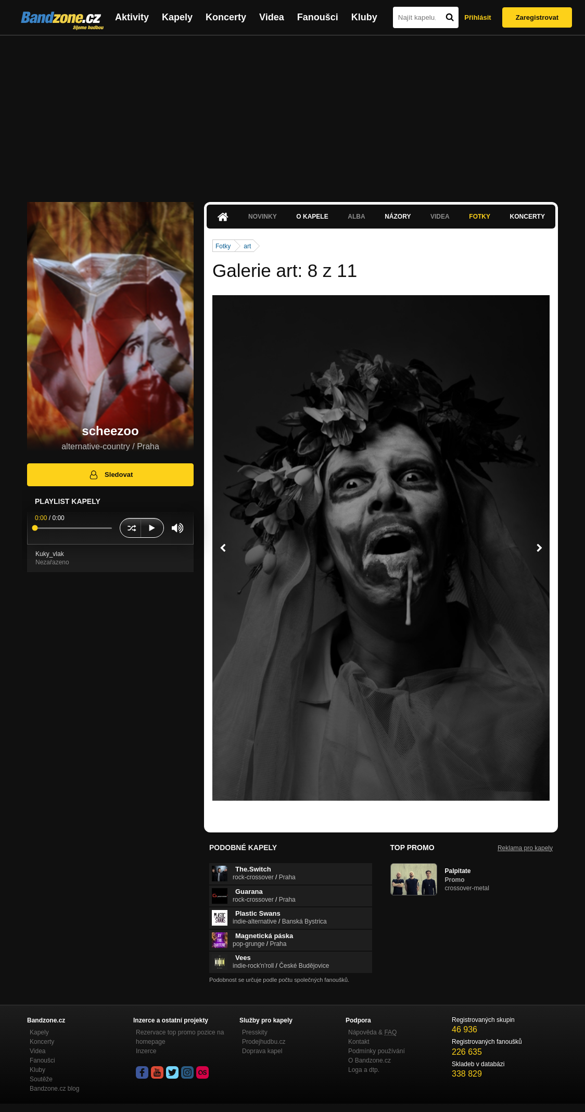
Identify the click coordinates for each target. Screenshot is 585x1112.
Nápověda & (372, 1032)
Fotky (479, 216)
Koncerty (226, 17)
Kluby (364, 17)
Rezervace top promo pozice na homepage (180, 1037)
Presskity (255, 1032)
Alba (356, 216)
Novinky (262, 216)
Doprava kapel (262, 1051)
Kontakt (359, 1041)
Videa (271, 17)
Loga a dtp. (363, 1069)
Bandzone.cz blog (54, 1088)
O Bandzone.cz (369, 1060)
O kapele (312, 216)
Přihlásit (477, 17)
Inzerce (146, 1051)
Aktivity (132, 17)
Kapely (177, 17)
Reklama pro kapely (525, 848)
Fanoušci (317, 17)
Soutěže (41, 1079)
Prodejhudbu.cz (263, 1041)
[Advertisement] (292, 113)
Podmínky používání (376, 1051)
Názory (398, 216)
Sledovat (110, 475)
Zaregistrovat (537, 17)
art (247, 246)
